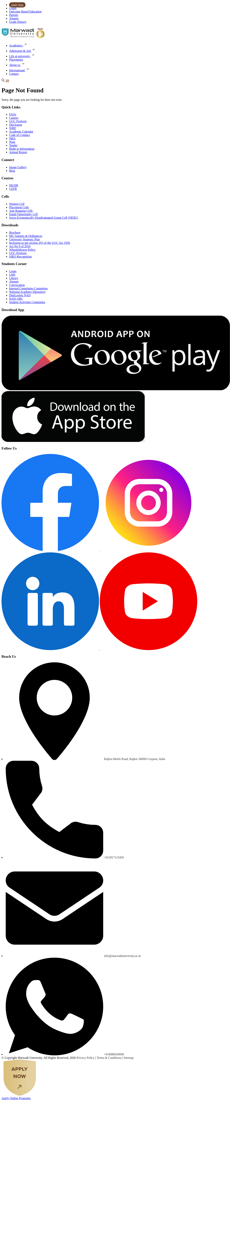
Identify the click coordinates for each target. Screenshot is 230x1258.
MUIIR (13, 185)
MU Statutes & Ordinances (25, 236)
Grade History (17, 21)
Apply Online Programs (16, 1098)
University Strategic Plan (24, 239)
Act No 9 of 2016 (19, 246)
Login (12, 8)
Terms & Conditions (109, 1057)
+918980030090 (114, 1054)
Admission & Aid (20, 50)
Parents (13, 15)
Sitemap (128, 1057)
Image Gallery (18, 167)
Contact (14, 73)
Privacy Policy (86, 1057)
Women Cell (16, 204)
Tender (13, 145)
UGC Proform (17, 121)
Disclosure (15, 124)
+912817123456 (114, 857)
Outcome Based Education (25, 11)
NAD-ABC (16, 298)
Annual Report (18, 152)
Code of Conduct (19, 135)
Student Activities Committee (27, 302)
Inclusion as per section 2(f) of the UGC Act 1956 (39, 242)
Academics (16, 45)
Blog (12, 170)
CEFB (13, 188)
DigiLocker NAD (19, 295)
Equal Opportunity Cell (23, 214)
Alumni (13, 18)
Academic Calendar (21, 131)
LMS (12, 274)
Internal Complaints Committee (28, 288)
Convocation (17, 285)
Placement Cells (19, 207)
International (17, 70)
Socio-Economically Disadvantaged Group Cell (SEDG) (43, 217)
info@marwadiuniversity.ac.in (122, 955)
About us (15, 65)
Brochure (15, 232)
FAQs (12, 114)
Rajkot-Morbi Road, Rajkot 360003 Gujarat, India (134, 759)
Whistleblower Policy (22, 249)
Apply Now (17, 4)
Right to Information (21, 148)
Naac (12, 141)
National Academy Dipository (27, 291)
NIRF (12, 128)
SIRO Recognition (20, 256)
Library (13, 278)
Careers (13, 117)
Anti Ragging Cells (21, 210)
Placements (16, 59)
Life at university (20, 56)
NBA (12, 138)
